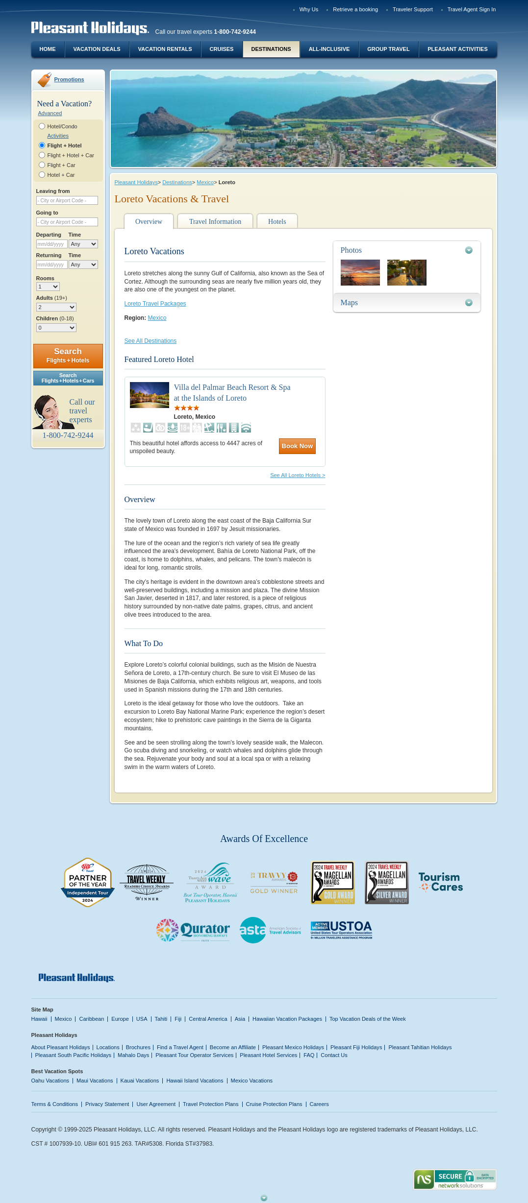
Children (55, 318)
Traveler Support (413, 9)
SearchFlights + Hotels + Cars (68, 378)
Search (68, 355)
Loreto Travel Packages (155, 303)
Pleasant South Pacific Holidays (73, 1055)
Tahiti (161, 1019)
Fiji (178, 1019)
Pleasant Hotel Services (268, 1055)
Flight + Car (61, 165)
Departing (48, 235)
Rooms (45, 278)
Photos (351, 250)
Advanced (50, 113)
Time (75, 235)
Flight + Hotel (65, 145)
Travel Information (215, 221)
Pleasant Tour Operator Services (194, 1055)
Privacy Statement (107, 1104)
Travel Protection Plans (210, 1104)
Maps (349, 302)
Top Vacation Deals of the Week (367, 1019)
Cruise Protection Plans (274, 1104)
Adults (51, 298)
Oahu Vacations (50, 1080)
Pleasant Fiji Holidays (356, 1047)
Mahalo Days (133, 1055)
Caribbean (91, 1019)
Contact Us (334, 1055)
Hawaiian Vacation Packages (287, 1019)
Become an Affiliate (233, 1047)
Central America (208, 1019)
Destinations (271, 49)
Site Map (42, 1009)
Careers (319, 1104)
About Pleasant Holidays (60, 1047)
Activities (58, 136)
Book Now (297, 446)
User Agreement (156, 1104)
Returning (49, 255)
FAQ (308, 1055)
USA (142, 1019)
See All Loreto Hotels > (297, 475)
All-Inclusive (329, 49)
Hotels (277, 221)
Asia (240, 1019)
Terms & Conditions (54, 1104)
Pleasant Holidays (136, 182)
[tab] (406, 250)
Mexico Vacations (252, 1080)
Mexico (205, 182)
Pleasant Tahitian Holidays (420, 1047)
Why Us (309, 9)
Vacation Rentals (165, 49)
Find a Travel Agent (180, 1047)
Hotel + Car (61, 175)
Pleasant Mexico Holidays (293, 1047)
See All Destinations (151, 340)
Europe (120, 1019)
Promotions (69, 79)
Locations (108, 1047)
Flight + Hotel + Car (71, 155)
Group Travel (388, 49)
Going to (47, 213)
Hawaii (39, 1019)
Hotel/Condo (62, 126)
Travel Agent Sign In (472, 9)
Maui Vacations (94, 1080)
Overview (148, 221)
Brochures (138, 1047)
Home (48, 49)
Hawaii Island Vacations (194, 1080)
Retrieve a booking (355, 9)
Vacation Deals (96, 49)
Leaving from (53, 191)
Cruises (222, 49)
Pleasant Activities (457, 49)
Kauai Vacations (140, 1080)
